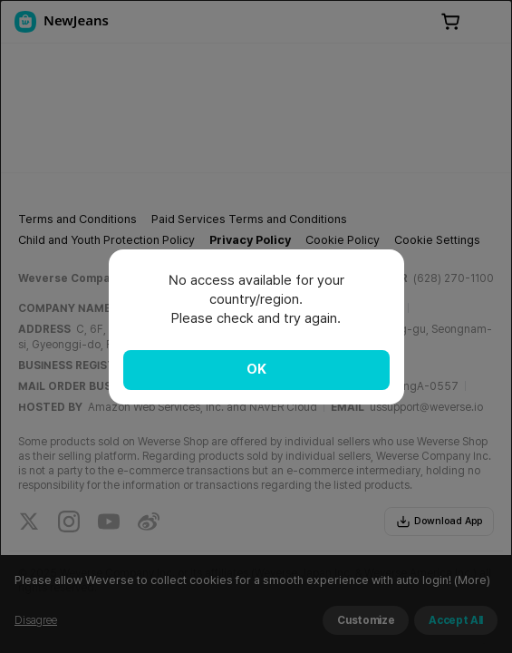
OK (256, 369)
